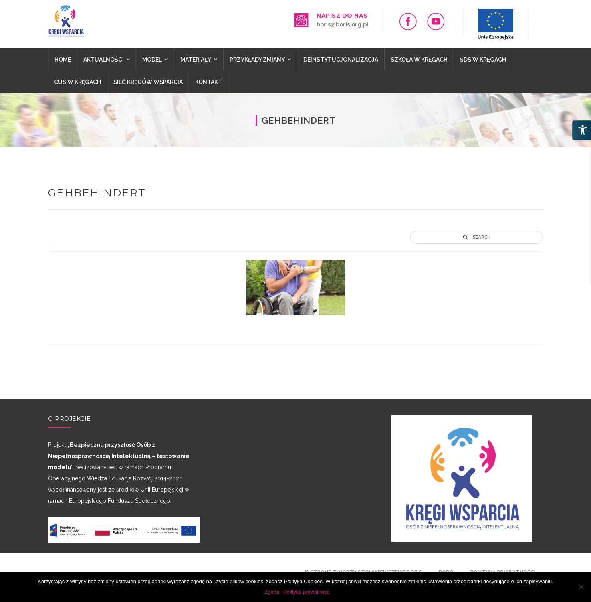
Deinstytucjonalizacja (340, 59)
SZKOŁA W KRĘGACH (419, 59)
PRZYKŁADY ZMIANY (257, 59)
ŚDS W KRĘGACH (483, 59)
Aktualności (103, 59)
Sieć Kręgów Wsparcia (148, 82)
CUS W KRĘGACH (77, 82)
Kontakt (208, 82)
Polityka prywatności (307, 592)
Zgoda (271, 592)
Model (152, 59)
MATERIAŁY (195, 59)
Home (62, 59)
